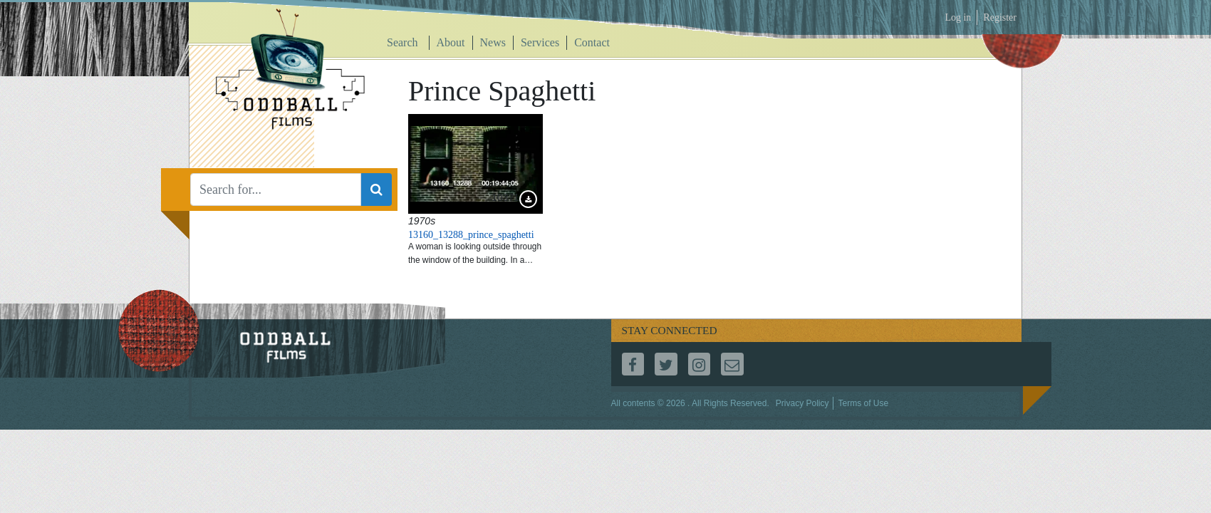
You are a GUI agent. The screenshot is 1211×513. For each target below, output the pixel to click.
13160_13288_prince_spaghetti (471, 234)
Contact (592, 42)
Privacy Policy (802, 403)
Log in (958, 17)
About (451, 42)
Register (1000, 17)
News (493, 42)
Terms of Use (863, 403)
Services (540, 42)
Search (402, 42)
